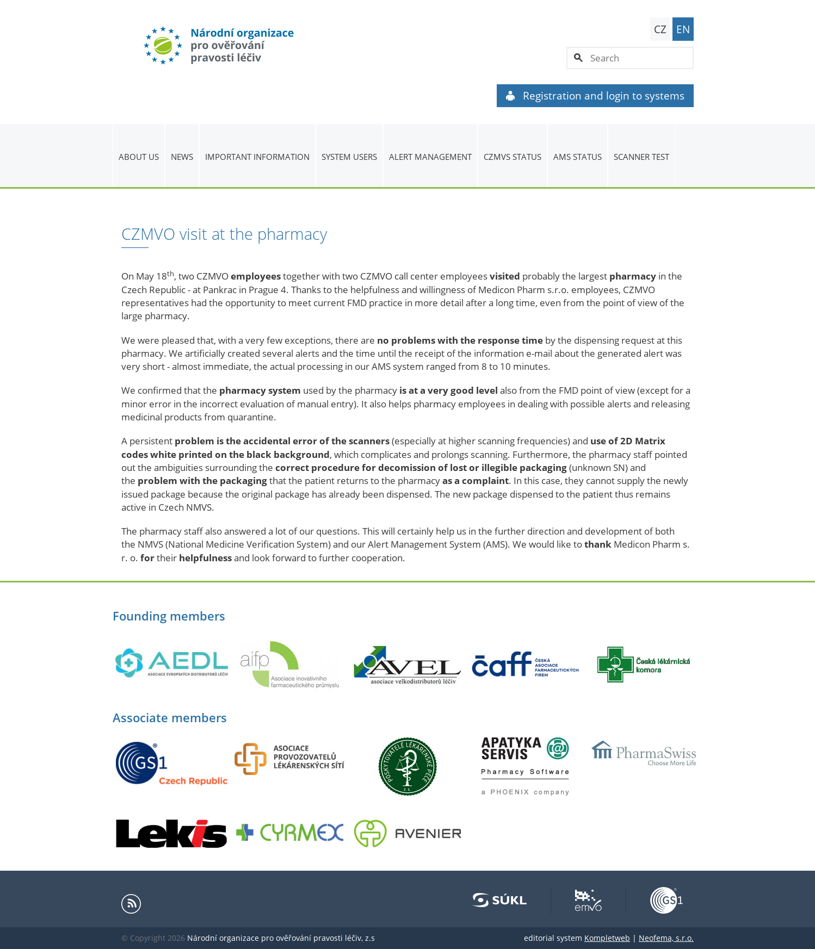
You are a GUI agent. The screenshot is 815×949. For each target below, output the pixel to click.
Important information (257, 156)
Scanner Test (641, 156)
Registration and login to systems (595, 96)
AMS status (577, 156)
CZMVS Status (512, 156)
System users (349, 156)
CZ (660, 29)
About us (139, 156)
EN (683, 29)
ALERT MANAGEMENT (430, 156)
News (182, 156)
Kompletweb (607, 938)
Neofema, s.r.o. (666, 938)
